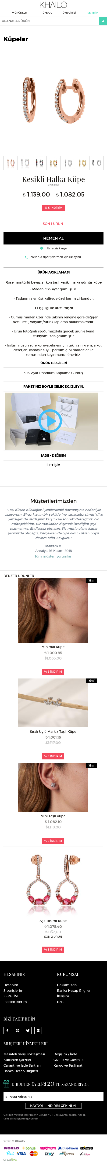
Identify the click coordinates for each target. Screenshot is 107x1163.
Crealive (10, 1159)
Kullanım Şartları (17, 1060)
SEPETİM (92, 12)
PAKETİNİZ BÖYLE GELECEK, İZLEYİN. (53, 386)
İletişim (63, 996)
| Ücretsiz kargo (53, 248)
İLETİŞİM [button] (53, 465)
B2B (60, 1002)
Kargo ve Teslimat (68, 1065)
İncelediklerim (15, 1002)
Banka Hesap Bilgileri (74, 990)
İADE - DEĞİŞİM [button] (53, 455)
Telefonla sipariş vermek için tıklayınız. (55, 257)
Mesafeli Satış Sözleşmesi (24, 1054)
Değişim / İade (65, 1054)
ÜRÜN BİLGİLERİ (53, 363)
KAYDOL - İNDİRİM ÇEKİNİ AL (53, 1106)
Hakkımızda (67, 985)
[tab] (53, 272)
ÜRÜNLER (19, 12)
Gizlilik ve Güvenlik (68, 1060)
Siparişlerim (13, 990)
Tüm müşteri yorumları (53, 556)
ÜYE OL (47, 12)
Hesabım (11, 985)
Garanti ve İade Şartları (22, 1065)
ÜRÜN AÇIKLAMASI (54, 272)
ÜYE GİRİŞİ (69, 12)
